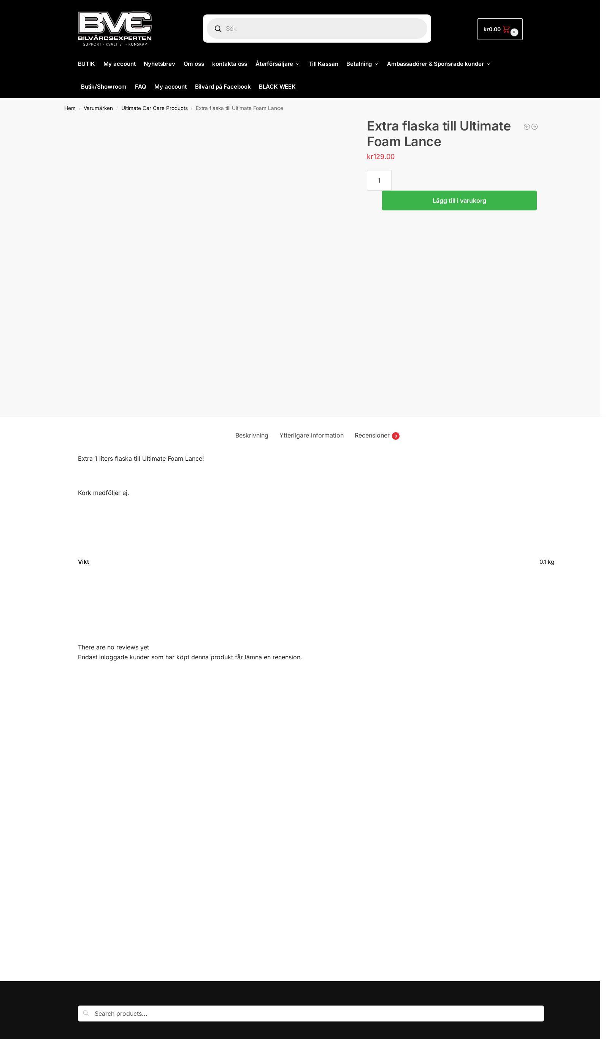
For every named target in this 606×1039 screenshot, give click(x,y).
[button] (500, 29)
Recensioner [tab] (377, 435)
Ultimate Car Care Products (154, 108)
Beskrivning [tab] (251, 435)
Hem (70, 108)
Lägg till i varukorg (459, 200)
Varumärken (98, 108)
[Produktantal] (379, 180)
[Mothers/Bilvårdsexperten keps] (527, 126)
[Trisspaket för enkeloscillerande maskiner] (534, 126)
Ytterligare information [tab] (311, 435)
